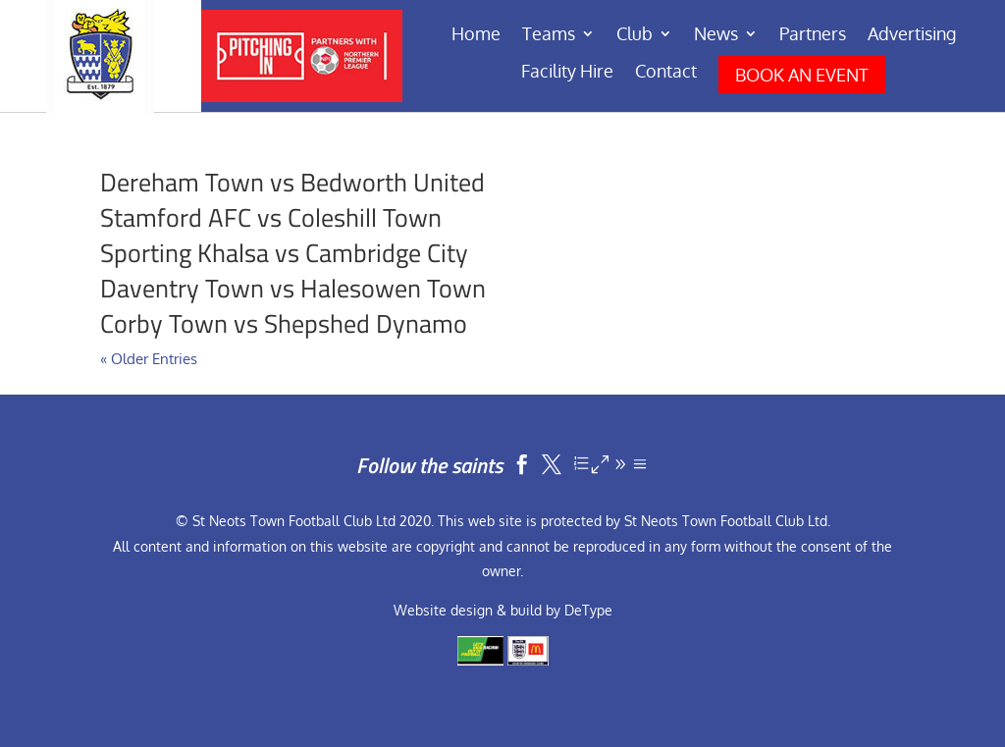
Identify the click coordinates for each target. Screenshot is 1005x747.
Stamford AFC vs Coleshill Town (271, 217)
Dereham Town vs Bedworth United (292, 182)
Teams (548, 35)
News (716, 35)
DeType (588, 610)
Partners (812, 35)
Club (634, 35)
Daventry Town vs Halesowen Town (293, 288)
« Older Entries (148, 358)
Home (476, 35)
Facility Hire (567, 72)
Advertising (912, 35)
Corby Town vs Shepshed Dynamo (283, 323)
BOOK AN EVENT (802, 74)
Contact (666, 72)
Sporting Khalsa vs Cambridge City (284, 253)
